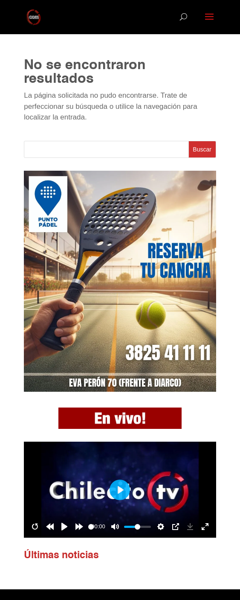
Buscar (202, 149)
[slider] (91, 527)
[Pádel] (120, 389)
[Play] (64, 526)
